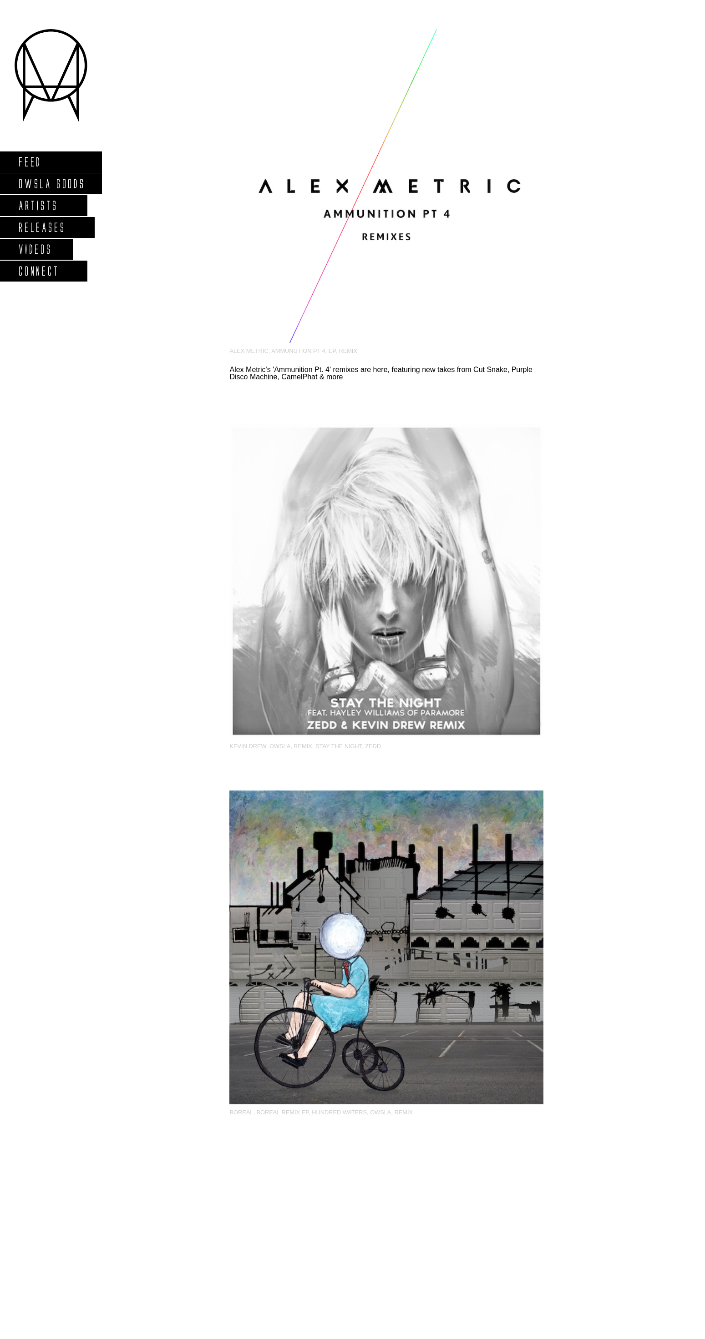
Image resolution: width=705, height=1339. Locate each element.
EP (332, 350)
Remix (348, 350)
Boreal (241, 1112)
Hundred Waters (339, 1112)
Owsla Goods (51, 183)
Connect (38, 271)
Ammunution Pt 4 (298, 350)
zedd (373, 746)
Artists (38, 205)
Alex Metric (248, 350)
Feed (29, 162)
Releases (41, 227)
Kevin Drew (247, 746)
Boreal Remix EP (283, 1112)
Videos (35, 249)
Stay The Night (338, 746)
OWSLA (279, 746)
